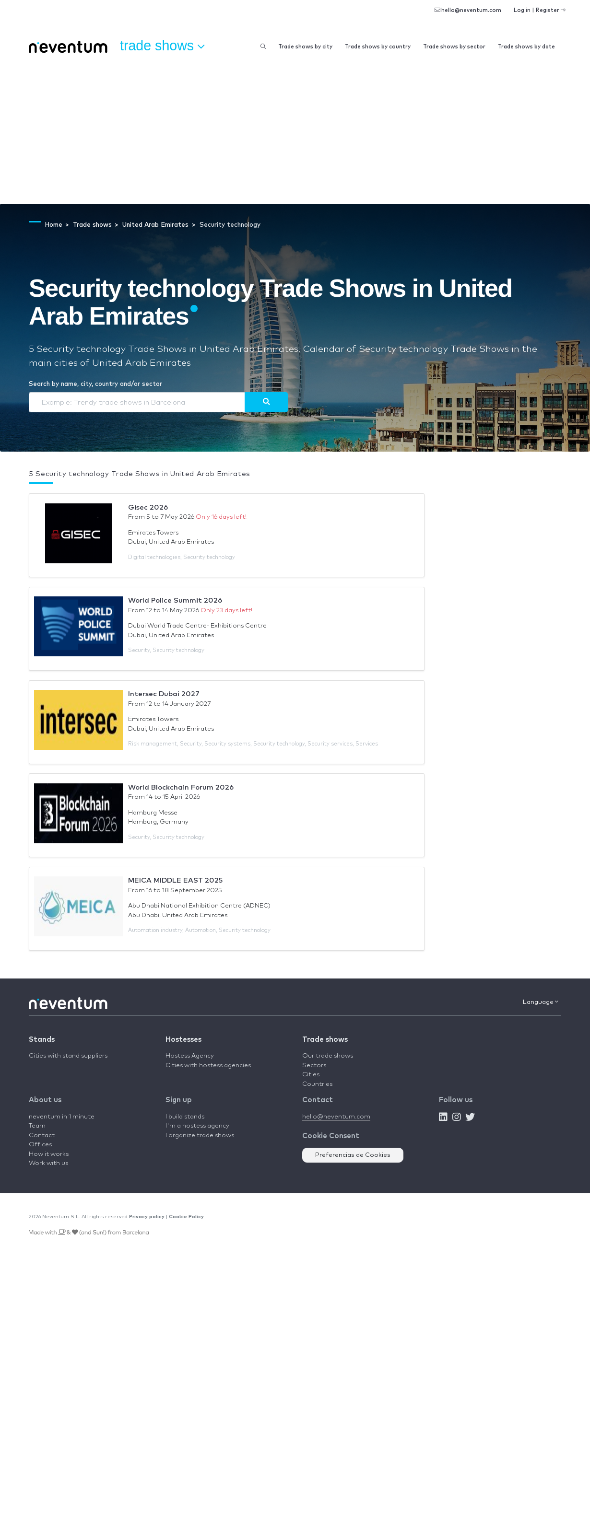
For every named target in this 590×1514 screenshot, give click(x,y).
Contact (42, 1135)
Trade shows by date (526, 46)
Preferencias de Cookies (352, 1155)
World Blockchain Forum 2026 (181, 787)
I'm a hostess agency (197, 1126)
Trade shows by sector (454, 46)
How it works (49, 1154)
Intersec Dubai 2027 (164, 694)
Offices (40, 1144)
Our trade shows (327, 1056)
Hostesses (183, 1039)
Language (540, 1002)
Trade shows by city (305, 46)
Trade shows (325, 1039)
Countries (317, 1084)
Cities (310, 1074)
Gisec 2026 (148, 507)
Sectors (314, 1065)
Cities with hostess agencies (208, 1065)
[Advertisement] (295, 132)
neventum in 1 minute (61, 1117)
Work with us (48, 1163)
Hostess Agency (189, 1056)
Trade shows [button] (162, 46)
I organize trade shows (199, 1135)
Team (37, 1126)
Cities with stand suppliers (68, 1056)
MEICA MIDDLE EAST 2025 (175, 880)
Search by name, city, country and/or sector (95, 384)
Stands (42, 1039)
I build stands (184, 1117)
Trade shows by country (378, 46)
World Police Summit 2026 (175, 600)
